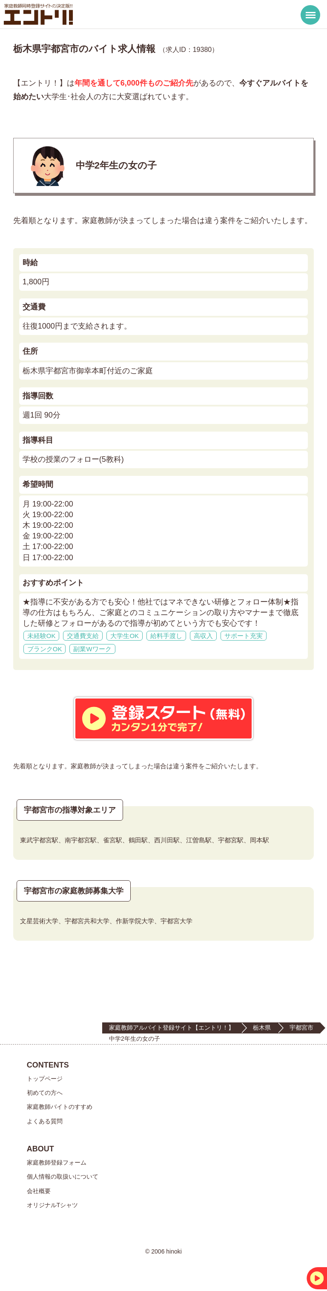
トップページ (45, 1078)
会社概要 (39, 1191)
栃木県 (262, 1027)
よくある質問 (45, 1121)
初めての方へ (45, 1092)
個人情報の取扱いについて (62, 1176)
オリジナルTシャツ (52, 1205)
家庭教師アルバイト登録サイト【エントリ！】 (171, 1027)
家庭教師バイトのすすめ (59, 1106)
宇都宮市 (301, 1027)
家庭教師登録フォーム (56, 1162)
